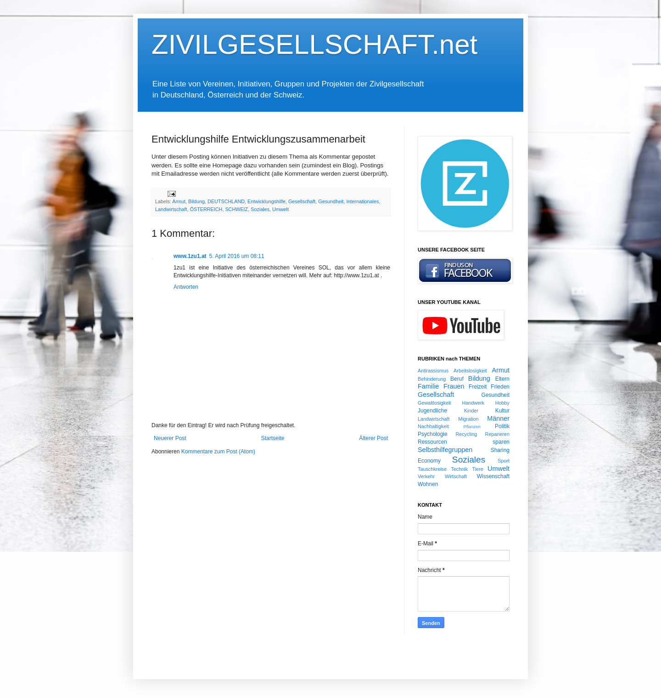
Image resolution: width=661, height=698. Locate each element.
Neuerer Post (170, 438)
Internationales (363, 201)
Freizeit (478, 386)
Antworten (186, 287)
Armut (178, 201)
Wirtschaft (456, 476)
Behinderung (432, 379)
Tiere (477, 469)
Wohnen (428, 484)
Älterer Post (373, 438)
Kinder (471, 410)
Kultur (502, 410)
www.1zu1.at (190, 256)
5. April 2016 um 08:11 (236, 256)
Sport (504, 460)
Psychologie (433, 434)
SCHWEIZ (236, 209)
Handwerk (473, 403)
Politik (502, 426)
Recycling (466, 434)
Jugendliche (432, 410)
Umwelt (280, 209)
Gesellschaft (301, 201)
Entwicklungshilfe (266, 201)
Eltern (502, 379)
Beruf (457, 379)
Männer (498, 418)
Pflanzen (471, 426)
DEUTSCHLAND (226, 201)
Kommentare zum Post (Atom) (218, 451)
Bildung (196, 201)
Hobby (502, 403)
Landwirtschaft (171, 209)
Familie (428, 386)
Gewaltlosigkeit (434, 403)
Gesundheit (330, 201)
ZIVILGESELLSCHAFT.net (314, 44)
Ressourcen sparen (464, 442)
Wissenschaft (493, 476)
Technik (459, 469)
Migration (468, 419)
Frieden (500, 386)
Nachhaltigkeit (433, 426)
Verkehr (426, 476)
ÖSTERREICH (206, 209)
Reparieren (497, 434)
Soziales (260, 209)
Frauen (454, 386)
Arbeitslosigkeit (470, 370)
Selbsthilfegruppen (445, 449)
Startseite (273, 438)
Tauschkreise (432, 469)
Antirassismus (433, 370)
